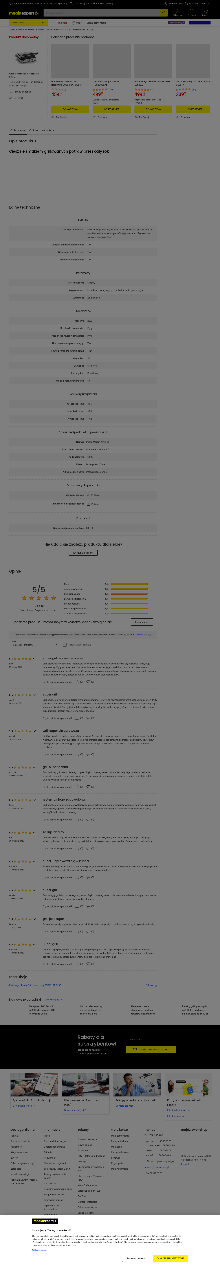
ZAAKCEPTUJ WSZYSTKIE (170, 1258)
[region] (110, 1240)
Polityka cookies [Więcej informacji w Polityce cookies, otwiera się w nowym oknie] (39, 1250)
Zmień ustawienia (136, 1258)
